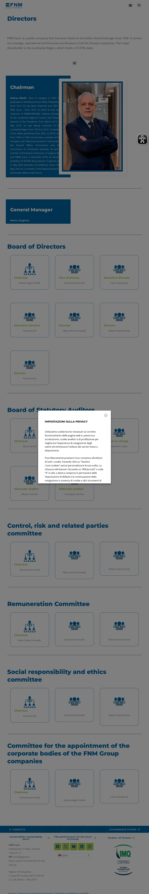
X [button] (105, 415)
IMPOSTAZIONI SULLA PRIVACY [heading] (66, 421)
